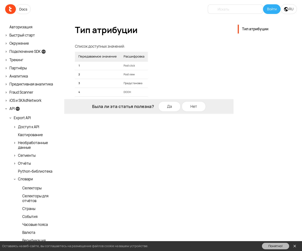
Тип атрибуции (255, 28)
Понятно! (275, 246)
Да (169, 106)
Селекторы (32, 188)
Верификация (34, 240)
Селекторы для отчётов (35, 198)
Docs (23, 9)
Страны (28, 208)
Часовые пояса (35, 224)
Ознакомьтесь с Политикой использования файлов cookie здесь (198, 246)
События (29, 216)
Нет (193, 106)
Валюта (28, 232)
